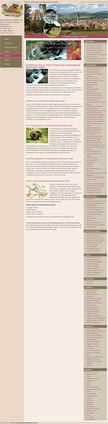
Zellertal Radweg (92, 290)
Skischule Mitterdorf (93, 329)
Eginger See (90, 199)
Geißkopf (89, 398)
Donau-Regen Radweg (94, 298)
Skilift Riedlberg (91, 339)
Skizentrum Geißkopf (93, 342)
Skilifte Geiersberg (92, 333)
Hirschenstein (91, 419)
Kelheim (89, 149)
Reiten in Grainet (92, 56)
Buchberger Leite (92, 372)
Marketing (17, 422)
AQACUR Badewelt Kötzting (95, 225)
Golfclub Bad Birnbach (94, 272)
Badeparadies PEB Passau (95, 203)
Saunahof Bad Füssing (94, 214)
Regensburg (90, 175)
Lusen (88, 385)
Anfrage (7, 64)
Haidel (89, 376)
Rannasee (90, 216)
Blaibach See (91, 220)
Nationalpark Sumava (93, 190)
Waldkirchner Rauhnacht (94, 242)
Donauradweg (91, 292)
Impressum (90, 281)
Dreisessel (90, 417)
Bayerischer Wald (25, 422)
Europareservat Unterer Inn (95, 121)
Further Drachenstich (93, 251)
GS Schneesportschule (94, 350)
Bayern (32, 422)
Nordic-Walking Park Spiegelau (96, 54)
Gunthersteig (91, 406)
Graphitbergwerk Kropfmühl (95, 186)
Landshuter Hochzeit (93, 236)
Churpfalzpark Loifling (93, 192)
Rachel (89, 391)
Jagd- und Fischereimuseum (96, 147)
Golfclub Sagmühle (93, 274)
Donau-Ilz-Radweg (92, 307)
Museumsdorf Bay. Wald (94, 143)
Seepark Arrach (91, 218)
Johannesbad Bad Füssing (95, 207)
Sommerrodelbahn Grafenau (96, 115)
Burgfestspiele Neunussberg (95, 240)
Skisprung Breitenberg (94, 188)
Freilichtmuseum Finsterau (95, 80)
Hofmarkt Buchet (92, 85)
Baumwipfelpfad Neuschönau (96, 110)
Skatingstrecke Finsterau (94, 61)
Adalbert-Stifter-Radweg (94, 303)
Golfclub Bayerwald (93, 259)
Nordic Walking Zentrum (94, 48)
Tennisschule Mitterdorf (94, 52)
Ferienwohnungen (11, 47)
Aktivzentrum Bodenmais (94, 357)
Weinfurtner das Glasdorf (94, 74)
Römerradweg (91, 305)
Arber (88, 354)
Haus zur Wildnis (92, 82)
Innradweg (90, 296)
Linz (88, 181)
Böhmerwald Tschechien (94, 113)
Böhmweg (90, 402)
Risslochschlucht (92, 396)
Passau (89, 104)
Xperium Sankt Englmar (94, 98)
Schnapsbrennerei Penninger (96, 102)
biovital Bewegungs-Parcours (96, 59)
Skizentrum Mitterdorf (93, 352)
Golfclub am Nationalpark (95, 261)
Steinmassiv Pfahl (92, 387)
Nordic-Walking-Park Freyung (96, 44)
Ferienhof (7, 43)
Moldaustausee (91, 227)
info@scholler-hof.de (6, 33)
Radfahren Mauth (92, 313)
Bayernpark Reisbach (93, 141)
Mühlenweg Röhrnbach (94, 389)
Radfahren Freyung (93, 309)
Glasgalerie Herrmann (94, 93)
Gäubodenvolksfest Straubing (96, 233)
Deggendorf (90, 76)
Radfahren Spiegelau (93, 311)
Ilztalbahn (90, 164)
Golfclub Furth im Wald (94, 257)
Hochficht (89, 365)
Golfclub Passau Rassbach (95, 270)
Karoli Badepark (92, 205)
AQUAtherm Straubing (94, 210)
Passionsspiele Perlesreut (95, 238)
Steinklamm (90, 413)
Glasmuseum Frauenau (94, 151)
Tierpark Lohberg (92, 158)
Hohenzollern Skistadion (94, 335)
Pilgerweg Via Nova (93, 408)
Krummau (90, 166)
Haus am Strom (91, 179)
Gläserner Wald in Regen (94, 117)
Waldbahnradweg (92, 294)
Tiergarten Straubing (93, 132)
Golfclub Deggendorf (93, 268)
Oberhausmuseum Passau (95, 119)
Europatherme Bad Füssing (95, 212)
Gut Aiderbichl (91, 134)
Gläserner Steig (91, 374)
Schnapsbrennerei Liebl (94, 130)
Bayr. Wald (29, 225)
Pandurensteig (91, 393)
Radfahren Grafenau (93, 301)
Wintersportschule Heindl (94, 337)
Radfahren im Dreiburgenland (96, 318)
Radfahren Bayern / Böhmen (96, 320)
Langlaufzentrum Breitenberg (96, 331)
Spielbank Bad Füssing (94, 138)
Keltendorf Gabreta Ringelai (95, 177)
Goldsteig (90, 404)
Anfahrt (7, 60)
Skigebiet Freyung (92, 344)
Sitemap (82, 2)
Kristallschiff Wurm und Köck (96, 184)
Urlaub (35, 422)
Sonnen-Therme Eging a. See (96, 201)
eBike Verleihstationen (94, 322)
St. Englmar (90, 348)
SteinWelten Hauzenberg (94, 106)
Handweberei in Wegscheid (95, 67)
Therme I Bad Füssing (94, 222)
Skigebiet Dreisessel (93, 359)
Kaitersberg (90, 381)
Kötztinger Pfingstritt (93, 248)
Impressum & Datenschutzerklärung (96, 2)
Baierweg (89, 400)
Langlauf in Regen (92, 346)
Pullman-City (91, 162)
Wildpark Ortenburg (93, 72)
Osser (88, 383)
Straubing (90, 87)
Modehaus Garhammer (94, 128)
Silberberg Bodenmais (94, 70)
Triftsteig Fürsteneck (93, 378)
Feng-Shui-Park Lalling (94, 95)
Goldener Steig (91, 411)
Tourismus (12, 422)
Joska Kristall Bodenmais (94, 136)
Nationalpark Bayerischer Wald (96, 173)
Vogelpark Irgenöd (92, 160)
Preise (6, 51)
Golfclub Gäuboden (93, 266)
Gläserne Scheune (92, 108)
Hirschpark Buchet (92, 78)
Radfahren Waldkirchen (94, 316)
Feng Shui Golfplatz (93, 264)
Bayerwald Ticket (92, 100)
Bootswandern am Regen (95, 46)
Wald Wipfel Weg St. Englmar (96, 145)
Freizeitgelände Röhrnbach (95, 50)
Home (6, 39)
